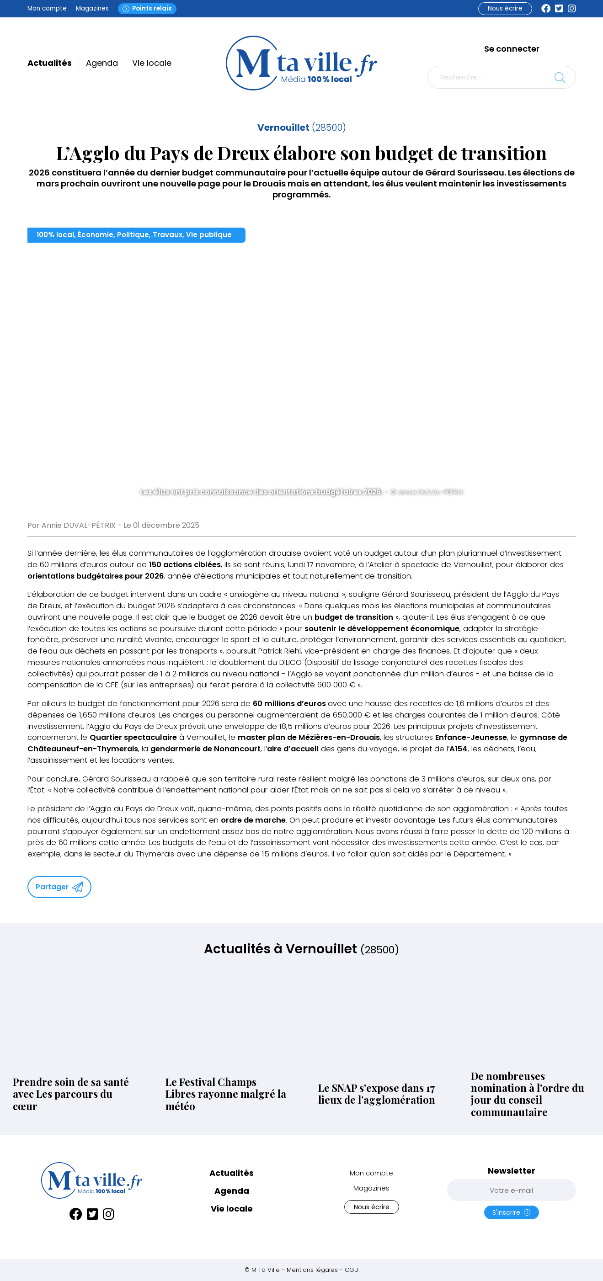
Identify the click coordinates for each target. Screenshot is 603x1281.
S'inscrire (511, 1212)
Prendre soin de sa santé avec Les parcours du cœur (71, 1094)
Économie (95, 234)
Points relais (147, 8)
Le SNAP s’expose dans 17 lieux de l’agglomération (376, 1094)
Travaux (167, 234)
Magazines (92, 8)
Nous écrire (505, 8)
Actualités (49, 63)
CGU (351, 1269)
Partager (59, 887)
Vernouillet (283, 127)
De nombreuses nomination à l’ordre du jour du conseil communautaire (527, 1094)
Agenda (102, 63)
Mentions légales (312, 1269)
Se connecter (511, 48)
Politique (133, 234)
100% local (55, 234)
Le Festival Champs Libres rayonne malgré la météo (225, 1094)
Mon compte (47, 8)
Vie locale (151, 63)
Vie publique (209, 234)
